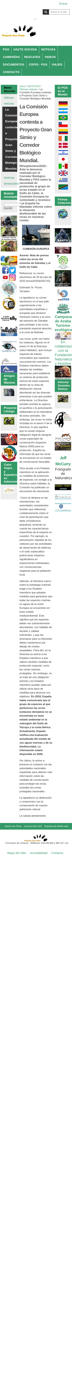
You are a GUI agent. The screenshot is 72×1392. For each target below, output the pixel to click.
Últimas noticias (28, 89)
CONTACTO (11, 72)
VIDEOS (50, 57)
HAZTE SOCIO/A (25, 49)
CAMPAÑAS (11, 57)
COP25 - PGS (38, 64)
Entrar (63, 3)
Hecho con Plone (13, 826)
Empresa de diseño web (56, 826)
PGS (6, 49)
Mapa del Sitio (16, 853)
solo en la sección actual (53, 19)
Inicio (22, 86)
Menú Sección (9, 89)
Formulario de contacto (16, 843)
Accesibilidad (38, 853)
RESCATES (32, 57)
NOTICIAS (48, 49)
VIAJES (57, 64)
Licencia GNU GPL (33, 826)
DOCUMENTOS (13, 64)
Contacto (57, 853)
